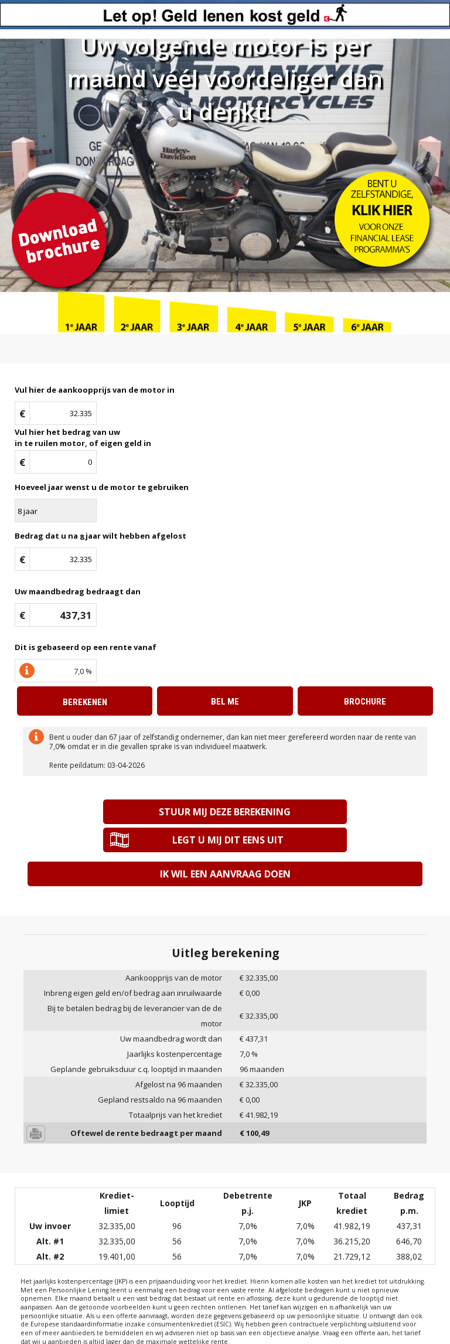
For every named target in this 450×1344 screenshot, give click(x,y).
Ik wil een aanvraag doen (225, 845)
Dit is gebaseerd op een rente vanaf (85, 647)
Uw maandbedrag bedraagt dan (78, 591)
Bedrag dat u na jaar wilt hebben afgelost (100, 536)
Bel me (225, 701)
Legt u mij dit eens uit (325, 811)
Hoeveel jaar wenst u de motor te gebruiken (102, 487)
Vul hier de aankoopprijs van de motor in (95, 390)
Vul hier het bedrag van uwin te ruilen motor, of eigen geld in (83, 437)
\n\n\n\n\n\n (56, 510)
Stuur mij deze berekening (124, 811)
